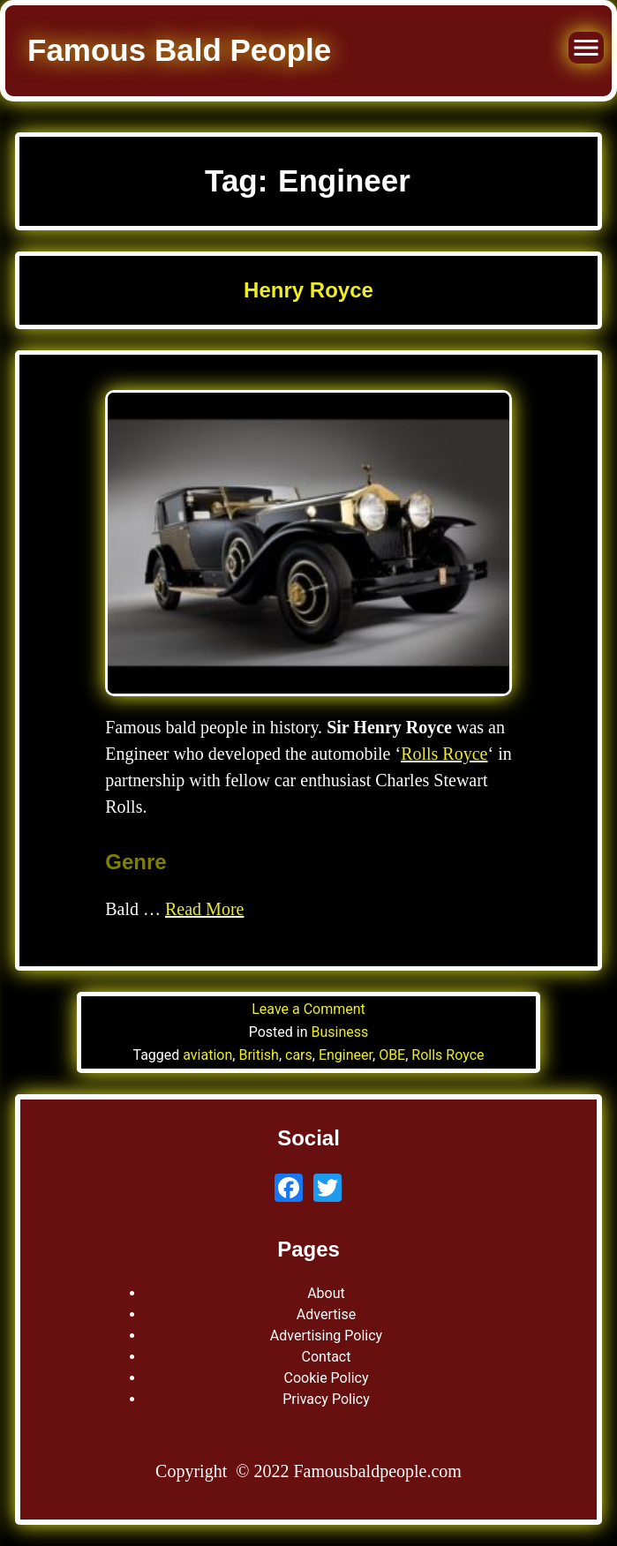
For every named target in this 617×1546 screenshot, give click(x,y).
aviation (207, 1055)
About (326, 1293)
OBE (392, 1055)
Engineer (345, 1055)
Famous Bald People (179, 50)
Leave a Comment (308, 1009)
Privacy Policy (326, 1399)
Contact (326, 1356)
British (258, 1055)
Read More (204, 909)
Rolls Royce (444, 753)
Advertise (326, 1314)
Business (340, 1032)
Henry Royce (308, 290)
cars (298, 1055)
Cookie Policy (326, 1378)
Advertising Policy (326, 1335)
